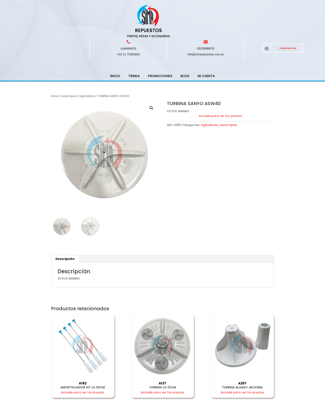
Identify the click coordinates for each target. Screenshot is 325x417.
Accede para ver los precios (220, 86)
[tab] (65, 229)
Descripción (65, 229)
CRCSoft (127, 412)
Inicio (115, 46)
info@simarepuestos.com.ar (206, 24)
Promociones (160, 46)
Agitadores (87, 66)
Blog (184, 46)
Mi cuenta (206, 46)
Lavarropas (69, 66)
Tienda (134, 46)
